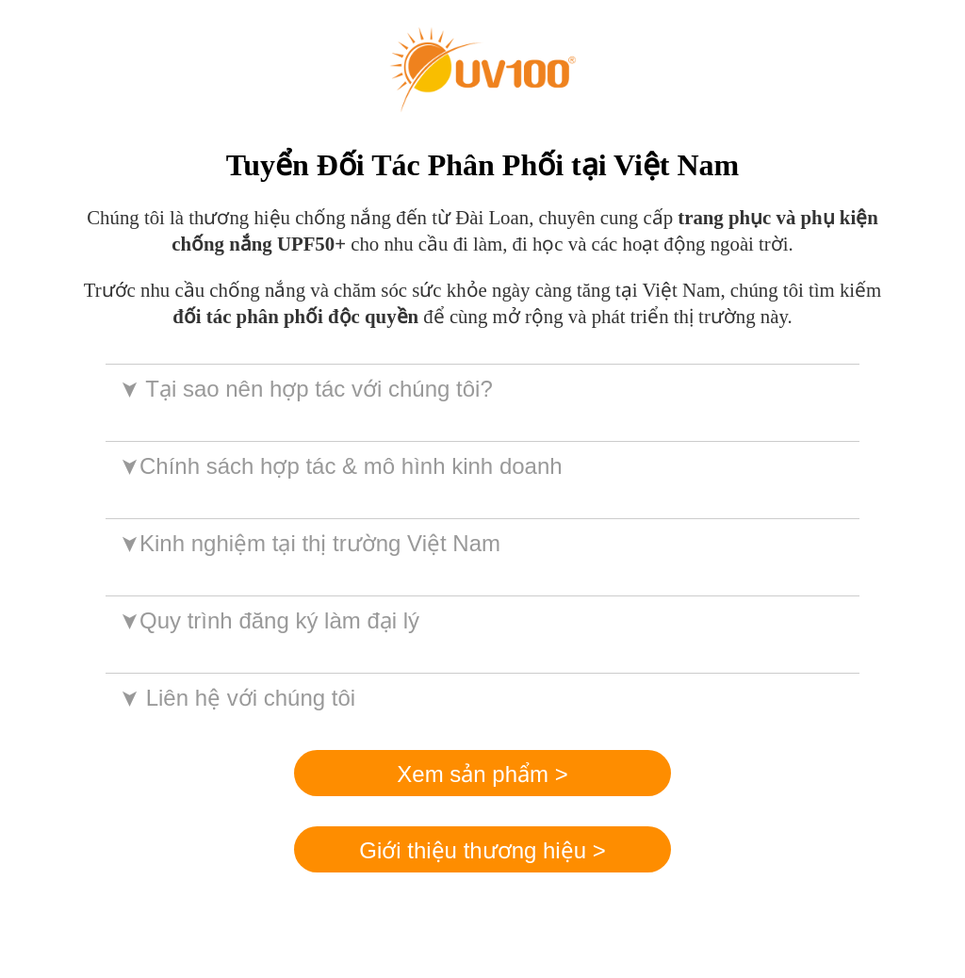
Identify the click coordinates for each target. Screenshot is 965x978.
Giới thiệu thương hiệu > (482, 850)
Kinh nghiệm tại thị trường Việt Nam (308, 543)
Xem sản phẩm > (482, 774)
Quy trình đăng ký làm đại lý (268, 620)
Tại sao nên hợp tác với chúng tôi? (305, 388)
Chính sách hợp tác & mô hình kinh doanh (340, 466)
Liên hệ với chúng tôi (236, 697)
